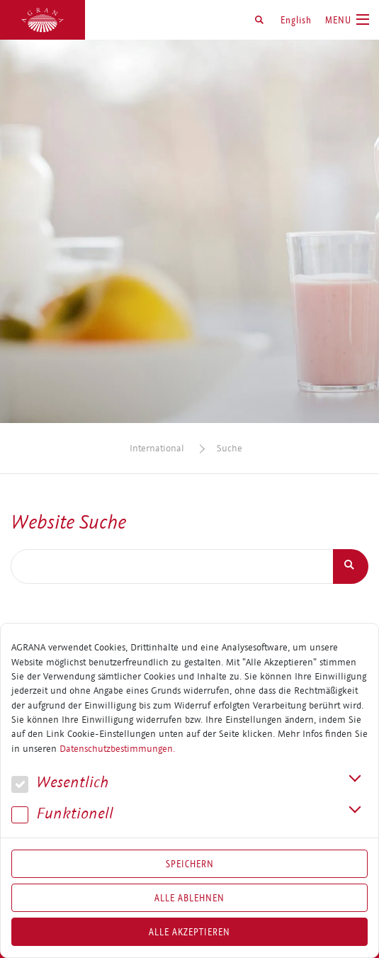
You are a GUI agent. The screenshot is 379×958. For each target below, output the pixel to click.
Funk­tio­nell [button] (62, 813)
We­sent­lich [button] (59, 782)
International (157, 448)
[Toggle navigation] (347, 20)
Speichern (190, 863)
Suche (229, 448)
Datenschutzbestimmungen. (117, 749)
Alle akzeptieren (189, 931)
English (296, 19)
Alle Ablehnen (189, 897)
